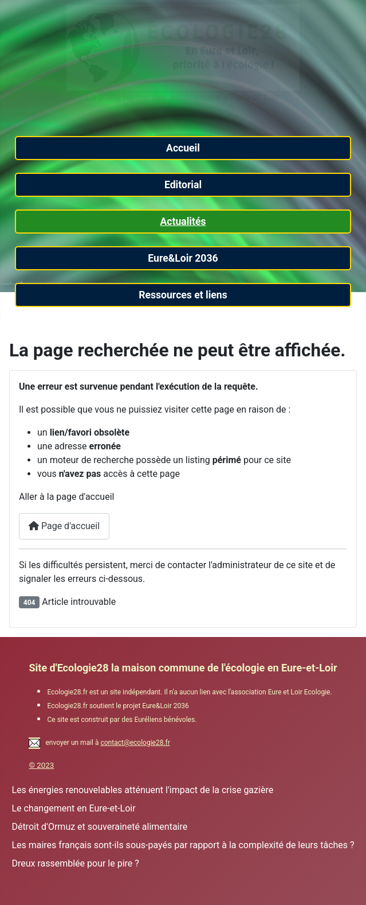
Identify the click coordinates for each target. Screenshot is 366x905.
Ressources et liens (183, 295)
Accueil (183, 148)
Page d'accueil (64, 526)
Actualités (183, 221)
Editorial (183, 185)
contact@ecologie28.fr (135, 743)
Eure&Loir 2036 (183, 258)
